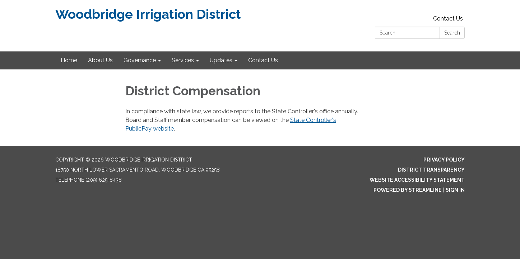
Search (452, 33)
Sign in (455, 190)
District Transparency (431, 170)
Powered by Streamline (407, 190)
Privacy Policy (444, 160)
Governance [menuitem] (140, 60)
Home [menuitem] (69, 60)
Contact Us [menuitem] (263, 60)
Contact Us (448, 18)
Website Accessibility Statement (417, 180)
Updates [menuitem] (221, 60)
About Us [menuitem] (100, 60)
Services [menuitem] (183, 60)
